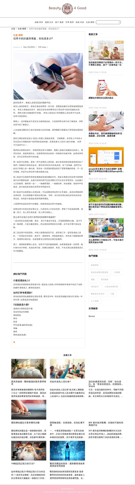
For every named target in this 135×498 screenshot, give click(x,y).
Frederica (16, 47)
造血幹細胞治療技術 (99, 272)
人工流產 (95, 301)
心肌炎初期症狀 (111, 287)
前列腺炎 (104, 279)
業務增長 (95, 265)
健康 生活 (49, 22)
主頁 (13, 29)
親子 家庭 (59, 22)
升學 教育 (70, 22)
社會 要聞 (90, 22)
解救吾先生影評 (97, 294)
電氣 (93, 279)
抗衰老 (117, 272)
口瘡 (112, 294)
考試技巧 (95, 287)
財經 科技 (80, 22)
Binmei (92, 316)
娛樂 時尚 (39, 22)
